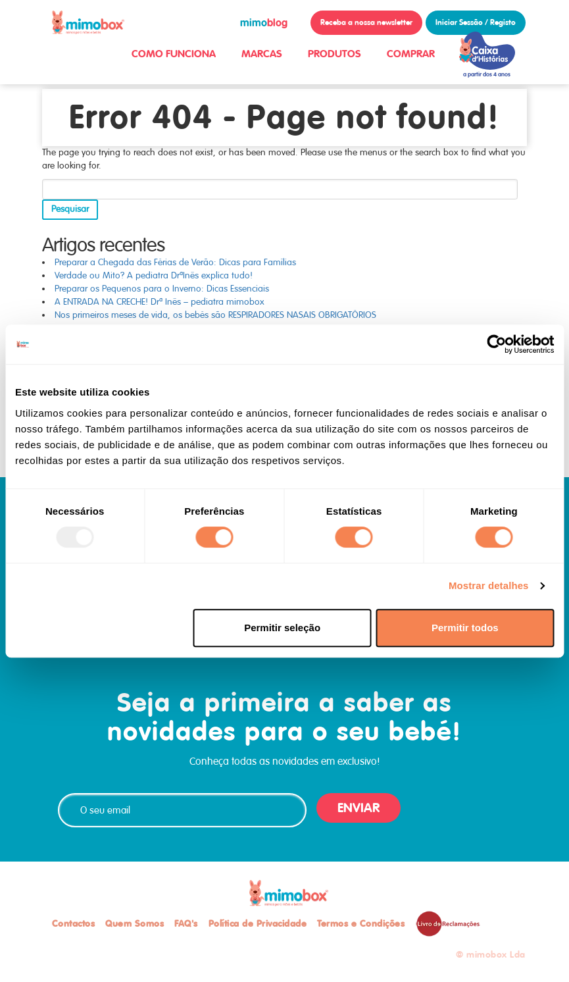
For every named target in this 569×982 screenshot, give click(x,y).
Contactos (73, 923)
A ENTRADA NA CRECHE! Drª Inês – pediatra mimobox (159, 301)
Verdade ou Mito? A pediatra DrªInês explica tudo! (154, 275)
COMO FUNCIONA (174, 54)
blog (263, 23)
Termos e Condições (361, 923)
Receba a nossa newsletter (366, 22)
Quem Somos (134, 923)
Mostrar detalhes (489, 585)
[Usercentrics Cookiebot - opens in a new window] (496, 344)
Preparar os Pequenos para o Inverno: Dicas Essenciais (162, 288)
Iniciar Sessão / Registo (475, 22)
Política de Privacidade (258, 923)
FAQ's (186, 923)
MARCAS (261, 54)
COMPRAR (411, 54)
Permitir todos (465, 627)
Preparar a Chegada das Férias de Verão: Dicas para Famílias (175, 262)
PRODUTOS (334, 54)
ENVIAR (358, 808)
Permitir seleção (282, 627)
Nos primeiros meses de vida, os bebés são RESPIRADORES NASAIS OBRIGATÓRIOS (215, 315)
